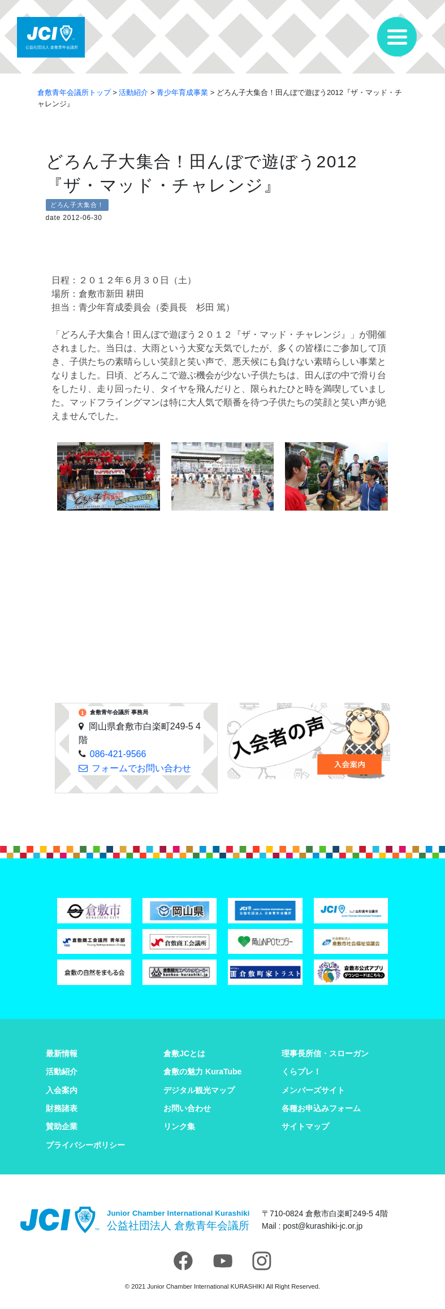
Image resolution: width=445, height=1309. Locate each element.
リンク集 (179, 1126)
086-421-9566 (118, 754)
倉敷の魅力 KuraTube (202, 1071)
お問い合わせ (187, 1108)
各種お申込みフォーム (321, 1108)
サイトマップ (305, 1126)
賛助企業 (61, 1126)
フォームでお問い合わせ (141, 768)
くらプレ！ (301, 1071)
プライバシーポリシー (85, 1145)
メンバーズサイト (313, 1090)
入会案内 (61, 1090)
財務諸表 (61, 1108)
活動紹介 (61, 1071)
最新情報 (61, 1053)
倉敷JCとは (184, 1053)
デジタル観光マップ (199, 1090)
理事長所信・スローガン (325, 1053)
